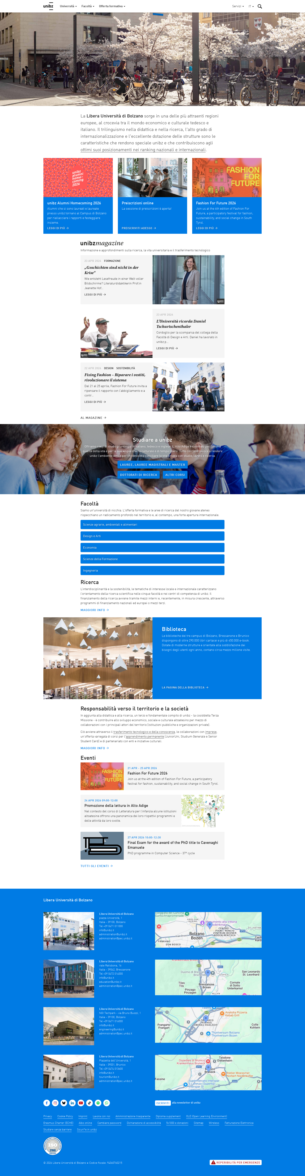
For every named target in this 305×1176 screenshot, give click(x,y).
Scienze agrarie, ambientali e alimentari (110, 524)
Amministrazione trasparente (133, 1108)
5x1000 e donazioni (177, 1115)
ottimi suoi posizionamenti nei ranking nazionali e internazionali (143, 150)
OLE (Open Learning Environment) (206, 1108)
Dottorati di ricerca (138, 475)
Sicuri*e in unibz (87, 1121)
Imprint (82, 1108)
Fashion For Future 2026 (216, 203)
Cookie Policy (65, 1108)
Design (108, 368)
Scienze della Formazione (100, 559)
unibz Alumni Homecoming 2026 (74, 203)
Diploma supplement (168, 1108)
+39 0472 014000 (113, 971)
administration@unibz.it (113, 934)
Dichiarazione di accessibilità (144, 1115)
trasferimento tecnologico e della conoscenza (144, 732)
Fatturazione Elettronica (239, 1115)
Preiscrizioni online (137, 203)
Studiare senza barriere (57, 1121)
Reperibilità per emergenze (235, 1154)
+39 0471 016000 (113, 1016)
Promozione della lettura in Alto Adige (116, 806)
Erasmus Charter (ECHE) (58, 1115)
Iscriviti (162, 1095)
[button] (251, 7)
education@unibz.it (110, 979)
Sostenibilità (125, 368)
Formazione (112, 261)
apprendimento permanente (145, 736)
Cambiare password (109, 1115)
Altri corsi (175, 475)
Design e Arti (92, 536)
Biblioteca (174, 629)
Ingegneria (90, 570)
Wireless (214, 1115)
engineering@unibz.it (111, 1024)
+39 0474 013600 (113, 1061)
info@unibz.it (106, 930)
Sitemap (198, 1115)
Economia (89, 547)
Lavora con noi (101, 1108)
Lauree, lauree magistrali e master (152, 465)
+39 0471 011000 (113, 926)
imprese (210, 732)
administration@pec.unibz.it (115, 938)
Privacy (47, 1108)
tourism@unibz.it (109, 1069)
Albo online (85, 1115)
